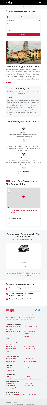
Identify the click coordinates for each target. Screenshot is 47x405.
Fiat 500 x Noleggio (28, 379)
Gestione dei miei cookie (11, 398)
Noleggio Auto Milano (10, 345)
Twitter (39, 306)
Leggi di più (8, 77)
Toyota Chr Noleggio (10, 384)
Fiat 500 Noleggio (10, 379)
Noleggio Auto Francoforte (30, 345)
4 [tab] (23, 268)
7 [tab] (29, 268)
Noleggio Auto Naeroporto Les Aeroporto (31, 331)
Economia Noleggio (10, 366)
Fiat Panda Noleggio (10, 381)
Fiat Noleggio (27, 372)
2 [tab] (19, 268)
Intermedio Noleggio (28, 364)
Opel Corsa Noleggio (28, 381)
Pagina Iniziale (9, 363)
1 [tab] (17, 268)
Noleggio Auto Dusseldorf (30, 344)
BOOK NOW (23, 262)
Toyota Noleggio (28, 373)
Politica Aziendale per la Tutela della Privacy (15, 396)
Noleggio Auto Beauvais (11, 344)
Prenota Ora (12, 92)
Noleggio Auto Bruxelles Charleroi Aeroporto (13, 323)
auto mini (33, 75)
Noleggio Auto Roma (28, 340)
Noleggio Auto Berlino (10, 340)
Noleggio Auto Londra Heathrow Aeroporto (31, 328)
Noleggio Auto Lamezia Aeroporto (13, 330)
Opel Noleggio (9, 373)
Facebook (36, 306)
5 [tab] (25, 268)
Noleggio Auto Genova (29, 342)
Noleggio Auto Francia (29, 355)
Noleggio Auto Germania (11, 355)
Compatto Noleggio (10, 364)
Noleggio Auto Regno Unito (30, 357)
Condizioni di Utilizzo (31, 396)
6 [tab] (27, 268)
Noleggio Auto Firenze (11, 342)
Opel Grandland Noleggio (11, 382)
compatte (38, 75)
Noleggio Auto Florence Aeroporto (13, 325)
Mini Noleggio (27, 363)
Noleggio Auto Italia (10, 357)
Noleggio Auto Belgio (29, 353)
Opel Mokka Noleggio (29, 382)
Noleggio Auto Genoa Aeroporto (31, 325)
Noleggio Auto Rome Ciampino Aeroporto (31, 323)
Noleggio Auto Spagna (11, 353)
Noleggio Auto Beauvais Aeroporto (13, 327)
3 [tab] (21, 268)
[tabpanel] (23, 251)
